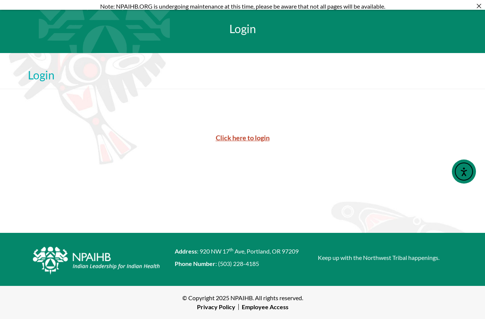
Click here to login (243, 138)
